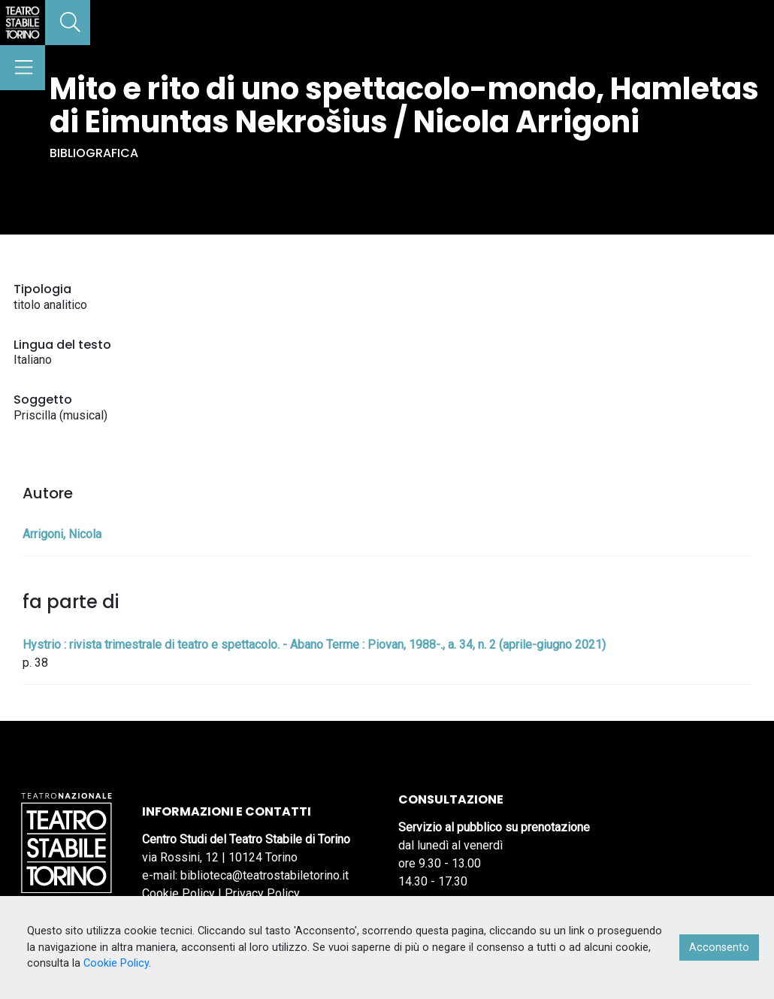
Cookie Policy (178, 893)
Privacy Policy (262, 893)
